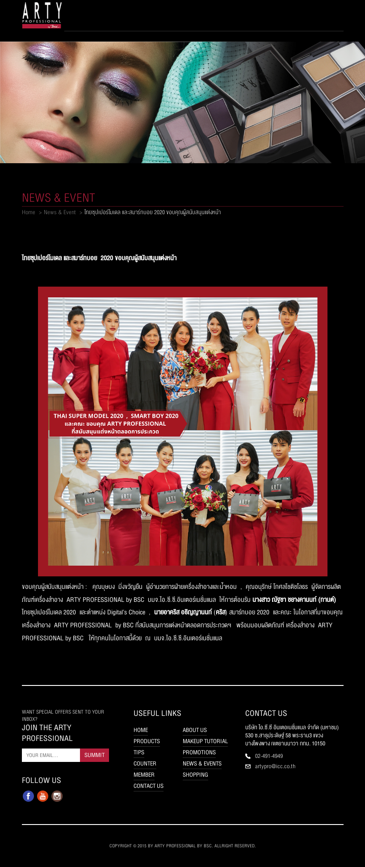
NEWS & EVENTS (202, 764)
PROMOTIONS (199, 752)
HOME (141, 730)
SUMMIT (94, 755)
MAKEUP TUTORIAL (205, 741)
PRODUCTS (147, 741)
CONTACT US (149, 786)
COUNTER (145, 764)
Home (28, 212)
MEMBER (144, 775)
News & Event (60, 212)
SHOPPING (195, 775)
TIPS (139, 752)
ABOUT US (195, 730)
